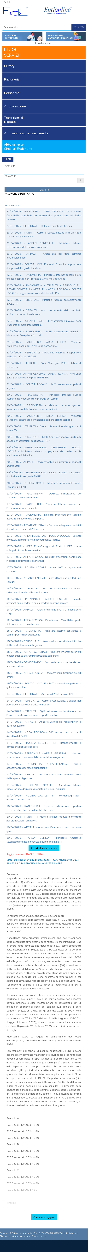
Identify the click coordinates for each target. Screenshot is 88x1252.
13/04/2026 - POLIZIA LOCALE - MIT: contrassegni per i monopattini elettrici (44, 797)
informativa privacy (21, 1236)
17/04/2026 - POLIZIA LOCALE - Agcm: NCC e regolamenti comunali (44, 569)
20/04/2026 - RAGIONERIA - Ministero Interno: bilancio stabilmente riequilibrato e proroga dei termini (44, 397)
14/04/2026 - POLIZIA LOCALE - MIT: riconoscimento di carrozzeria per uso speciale (44, 745)
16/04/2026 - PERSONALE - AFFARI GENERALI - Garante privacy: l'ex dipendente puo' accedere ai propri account (44, 601)
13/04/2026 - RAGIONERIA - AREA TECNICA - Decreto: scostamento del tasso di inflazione (44, 766)
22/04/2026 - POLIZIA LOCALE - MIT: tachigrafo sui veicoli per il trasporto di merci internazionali (44, 323)
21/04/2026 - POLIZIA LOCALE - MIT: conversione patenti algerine (44, 386)
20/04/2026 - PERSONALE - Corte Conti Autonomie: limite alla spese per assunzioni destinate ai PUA (44, 439)
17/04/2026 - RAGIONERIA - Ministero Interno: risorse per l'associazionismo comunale (44, 506)
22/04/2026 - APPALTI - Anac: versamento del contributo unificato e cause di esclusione (44, 312)
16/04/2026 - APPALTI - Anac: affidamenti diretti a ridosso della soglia (44, 611)
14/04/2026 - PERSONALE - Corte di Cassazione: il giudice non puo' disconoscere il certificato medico (44, 702)
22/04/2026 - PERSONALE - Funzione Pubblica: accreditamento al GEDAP (44, 302)
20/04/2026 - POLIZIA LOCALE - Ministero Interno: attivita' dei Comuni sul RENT (44, 485)
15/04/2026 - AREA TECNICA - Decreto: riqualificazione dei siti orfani (44, 675)
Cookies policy (39, 1236)
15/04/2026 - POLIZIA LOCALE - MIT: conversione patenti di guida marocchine (44, 685)
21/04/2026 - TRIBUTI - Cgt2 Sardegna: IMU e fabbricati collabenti (44, 365)
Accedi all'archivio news (44, 848)
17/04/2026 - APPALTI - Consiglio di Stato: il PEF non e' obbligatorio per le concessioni (44, 548)
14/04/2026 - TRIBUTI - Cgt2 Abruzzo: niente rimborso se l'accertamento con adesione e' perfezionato (44, 713)
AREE (5, 2)
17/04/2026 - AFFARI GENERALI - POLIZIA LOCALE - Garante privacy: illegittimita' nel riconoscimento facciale (44, 538)
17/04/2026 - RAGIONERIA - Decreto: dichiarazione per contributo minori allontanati (44, 495)
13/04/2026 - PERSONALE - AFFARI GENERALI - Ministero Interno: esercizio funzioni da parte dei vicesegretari (44, 755)
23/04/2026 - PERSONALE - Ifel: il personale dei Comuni (39, 226)
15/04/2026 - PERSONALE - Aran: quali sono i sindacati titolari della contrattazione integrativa (44, 643)
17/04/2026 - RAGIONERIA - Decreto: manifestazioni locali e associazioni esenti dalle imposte (44, 516)
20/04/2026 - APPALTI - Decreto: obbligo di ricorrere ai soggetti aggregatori (44, 464)
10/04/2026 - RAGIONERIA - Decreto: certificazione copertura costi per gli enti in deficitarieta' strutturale (44, 808)
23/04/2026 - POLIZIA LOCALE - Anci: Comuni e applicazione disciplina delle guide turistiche (44, 266)
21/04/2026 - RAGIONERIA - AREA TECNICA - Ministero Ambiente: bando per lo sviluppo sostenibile (44, 344)
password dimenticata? (19, 193)
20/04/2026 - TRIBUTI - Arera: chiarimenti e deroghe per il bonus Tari (44, 428)
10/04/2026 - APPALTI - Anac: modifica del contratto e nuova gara (44, 829)
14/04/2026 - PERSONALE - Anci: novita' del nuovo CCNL (40, 694)
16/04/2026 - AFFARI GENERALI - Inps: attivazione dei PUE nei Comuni (44, 580)
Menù (7, 159)
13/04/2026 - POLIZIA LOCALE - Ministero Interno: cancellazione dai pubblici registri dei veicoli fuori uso (44, 787)
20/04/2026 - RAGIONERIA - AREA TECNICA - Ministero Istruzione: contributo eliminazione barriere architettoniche (44, 418)
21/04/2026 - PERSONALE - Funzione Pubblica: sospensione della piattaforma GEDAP (44, 354)
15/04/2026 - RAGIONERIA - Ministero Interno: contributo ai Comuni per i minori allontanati (44, 632)
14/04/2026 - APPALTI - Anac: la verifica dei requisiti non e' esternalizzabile (44, 724)
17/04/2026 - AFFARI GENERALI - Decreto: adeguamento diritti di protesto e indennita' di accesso (44, 527)
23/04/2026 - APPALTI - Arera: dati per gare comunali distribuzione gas (44, 255)
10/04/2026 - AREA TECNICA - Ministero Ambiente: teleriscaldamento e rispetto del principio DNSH (44, 840)
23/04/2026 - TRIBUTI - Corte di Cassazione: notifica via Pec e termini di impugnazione (44, 234)
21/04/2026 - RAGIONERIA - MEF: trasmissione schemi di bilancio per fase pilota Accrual (44, 333)
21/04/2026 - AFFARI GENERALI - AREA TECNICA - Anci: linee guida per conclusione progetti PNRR (44, 375)
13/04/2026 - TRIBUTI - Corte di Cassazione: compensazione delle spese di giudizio (44, 776)
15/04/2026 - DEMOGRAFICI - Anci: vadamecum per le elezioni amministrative (44, 664)
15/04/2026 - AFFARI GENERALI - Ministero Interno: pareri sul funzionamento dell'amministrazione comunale (44, 654)
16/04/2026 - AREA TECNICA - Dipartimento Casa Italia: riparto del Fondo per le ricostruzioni (44, 622)
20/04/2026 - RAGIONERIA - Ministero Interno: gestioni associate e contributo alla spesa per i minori (44, 407)
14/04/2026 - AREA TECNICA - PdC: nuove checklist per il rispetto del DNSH (44, 734)
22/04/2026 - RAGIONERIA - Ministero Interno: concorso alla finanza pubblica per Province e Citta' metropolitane (44, 277)
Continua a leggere (44, 1217)
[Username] (44, 171)
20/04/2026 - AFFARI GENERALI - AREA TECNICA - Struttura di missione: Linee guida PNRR (44, 474)
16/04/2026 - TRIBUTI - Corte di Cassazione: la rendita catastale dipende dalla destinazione (44, 590)
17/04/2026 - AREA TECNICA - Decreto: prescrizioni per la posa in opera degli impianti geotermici (44, 559)
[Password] (40, 180)
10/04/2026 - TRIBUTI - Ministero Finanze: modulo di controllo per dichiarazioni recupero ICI (44, 818)
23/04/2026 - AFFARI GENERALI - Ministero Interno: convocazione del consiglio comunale (44, 245)
